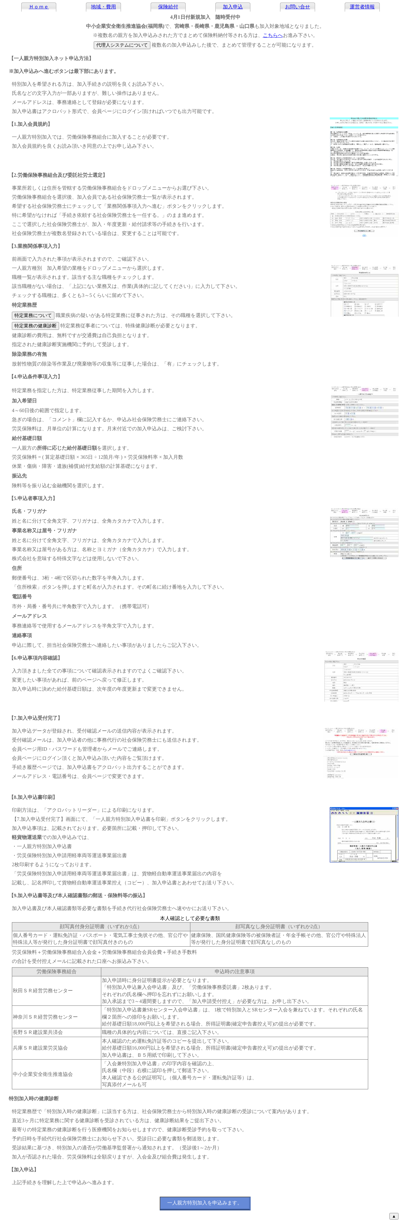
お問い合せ (297, 6)
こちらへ (273, 35)
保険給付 (168, 6)
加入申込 (233, 6)
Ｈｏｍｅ (39, 6)
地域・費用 (103, 6)
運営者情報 (362, 6)
